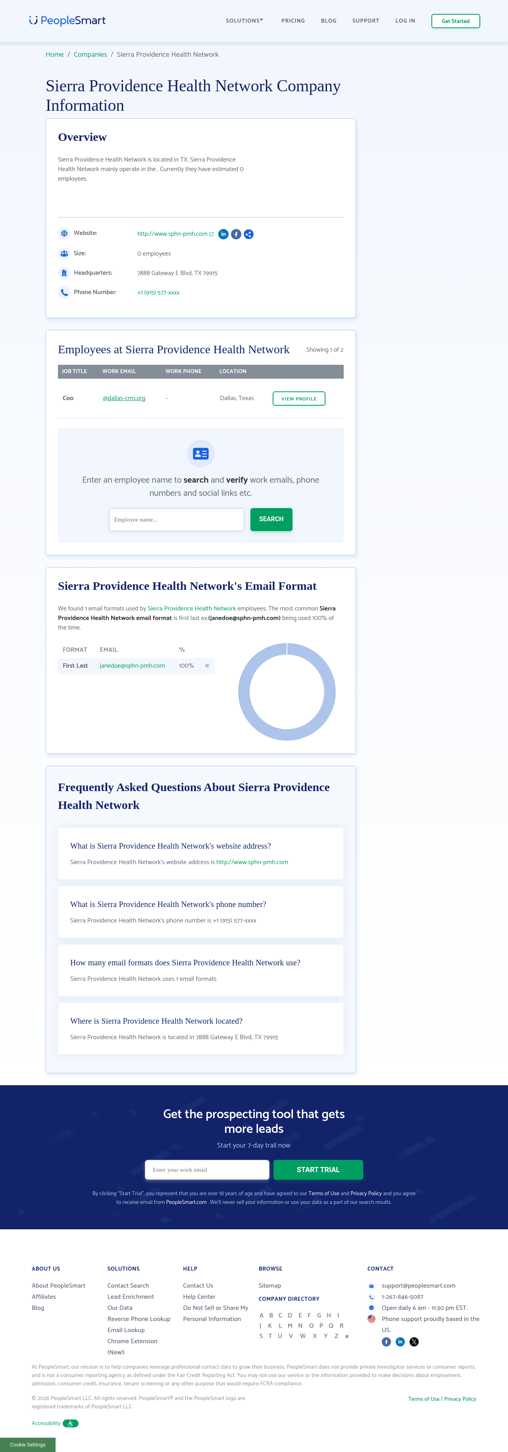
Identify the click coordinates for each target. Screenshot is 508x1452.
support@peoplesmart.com (412, 1286)
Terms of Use (324, 1193)
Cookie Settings (28, 1445)
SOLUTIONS (245, 21)
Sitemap (270, 1286)
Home (55, 55)
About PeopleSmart (58, 1286)
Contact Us (198, 1286)
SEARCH (271, 519)
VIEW (299, 399)
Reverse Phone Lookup (139, 1319)
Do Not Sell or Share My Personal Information (215, 1314)
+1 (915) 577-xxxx (158, 293)
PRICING (293, 21)
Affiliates (44, 1297)
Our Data (120, 1308)
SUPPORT (365, 21)
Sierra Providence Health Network (192, 608)
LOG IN (406, 21)
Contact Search (128, 1286)
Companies (90, 55)
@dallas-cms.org (124, 398)
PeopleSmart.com (186, 1202)
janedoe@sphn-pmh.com (132, 666)
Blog (38, 1308)
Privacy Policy (366, 1193)
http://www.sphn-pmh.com (172, 234)
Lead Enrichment (131, 1297)
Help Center (199, 1297)
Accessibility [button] (55, 1423)
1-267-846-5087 (395, 1297)
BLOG (329, 21)
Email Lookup (126, 1330)
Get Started (456, 21)
